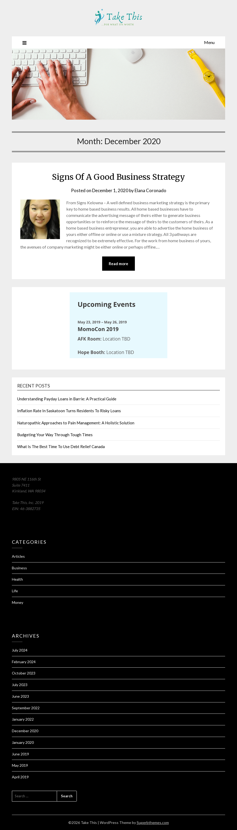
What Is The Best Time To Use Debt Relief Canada (61, 446)
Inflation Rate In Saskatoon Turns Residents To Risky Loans (69, 410)
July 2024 (19, 650)
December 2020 (25, 731)
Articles (18, 556)
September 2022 (26, 708)
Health (17, 579)
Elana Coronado (150, 190)
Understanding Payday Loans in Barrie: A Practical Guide (66, 398)
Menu (209, 42)
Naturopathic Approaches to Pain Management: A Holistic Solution (75, 422)
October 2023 (23, 673)
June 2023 (20, 696)
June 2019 (20, 754)
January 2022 (23, 719)
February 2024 (24, 661)
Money (17, 602)
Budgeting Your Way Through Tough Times (55, 434)
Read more (118, 263)
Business (19, 568)
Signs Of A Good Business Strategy (118, 177)
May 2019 (20, 765)
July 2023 (19, 684)
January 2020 (23, 742)
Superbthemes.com (153, 822)
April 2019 (20, 777)
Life (15, 591)
